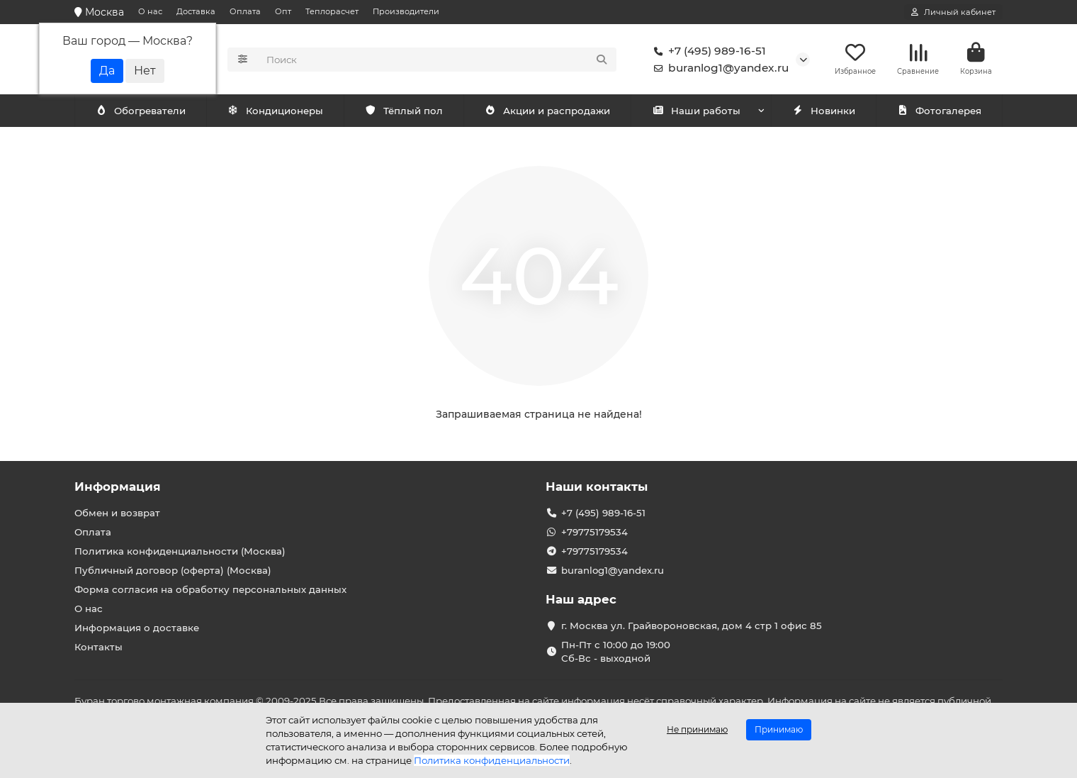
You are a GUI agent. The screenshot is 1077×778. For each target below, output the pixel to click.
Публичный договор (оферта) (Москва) (172, 570)
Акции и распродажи (547, 111)
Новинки (823, 111)
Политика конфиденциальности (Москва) (180, 551)
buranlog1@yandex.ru (718, 68)
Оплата (245, 11)
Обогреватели (277, 111)
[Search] (437, 60)
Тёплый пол (403, 111)
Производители (406, 11)
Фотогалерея (938, 111)
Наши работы (696, 111)
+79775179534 (594, 532)
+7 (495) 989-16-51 (707, 51)
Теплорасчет (332, 11)
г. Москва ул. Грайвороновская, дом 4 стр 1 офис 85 (691, 625)
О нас (150, 11)
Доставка (195, 11)
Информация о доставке (136, 627)
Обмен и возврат (117, 512)
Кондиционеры (143, 111)
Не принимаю (697, 729)
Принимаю (779, 729)
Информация (117, 486)
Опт (283, 11)
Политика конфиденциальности (492, 760)
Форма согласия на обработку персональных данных (210, 589)
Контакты (98, 646)
